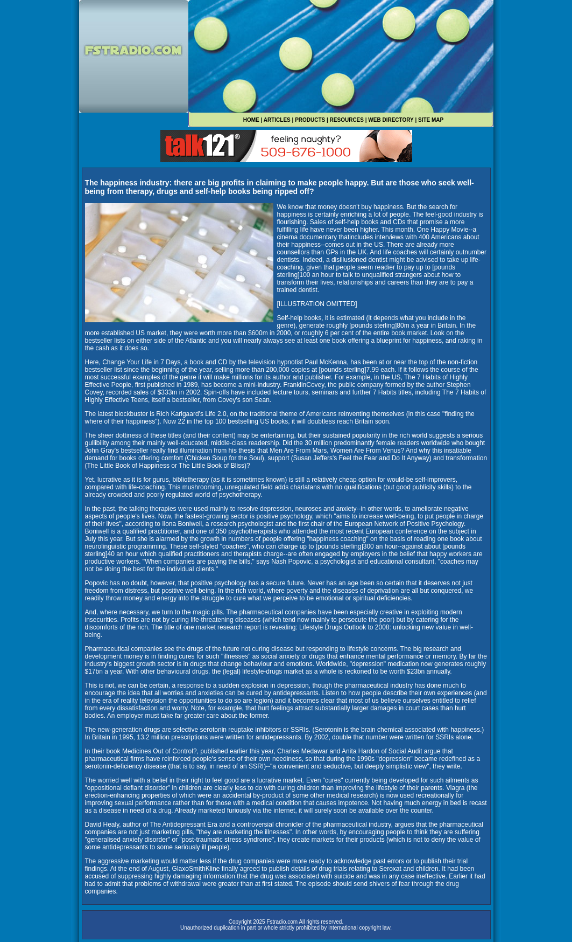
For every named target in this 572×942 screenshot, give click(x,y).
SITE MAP (430, 120)
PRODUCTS (310, 120)
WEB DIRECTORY (390, 120)
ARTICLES (277, 120)
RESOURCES (347, 120)
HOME (251, 120)
